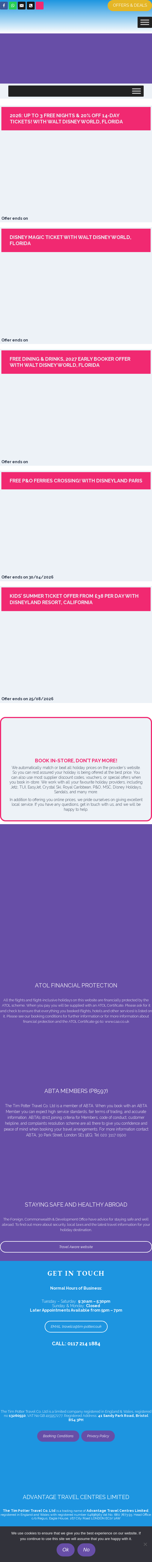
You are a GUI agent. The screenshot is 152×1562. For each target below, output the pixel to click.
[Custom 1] (40, 5)
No (86, 1550)
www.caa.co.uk (117, 1021)
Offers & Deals (130, 5)
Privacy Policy (98, 1436)
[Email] (22, 5)
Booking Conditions (58, 1436)
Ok (65, 1550)
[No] (145, 1544)
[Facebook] (4, 5)
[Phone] (31, 5)
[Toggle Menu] (144, 22)
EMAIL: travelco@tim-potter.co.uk (76, 1326)
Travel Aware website (76, 1247)
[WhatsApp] (13, 5)
